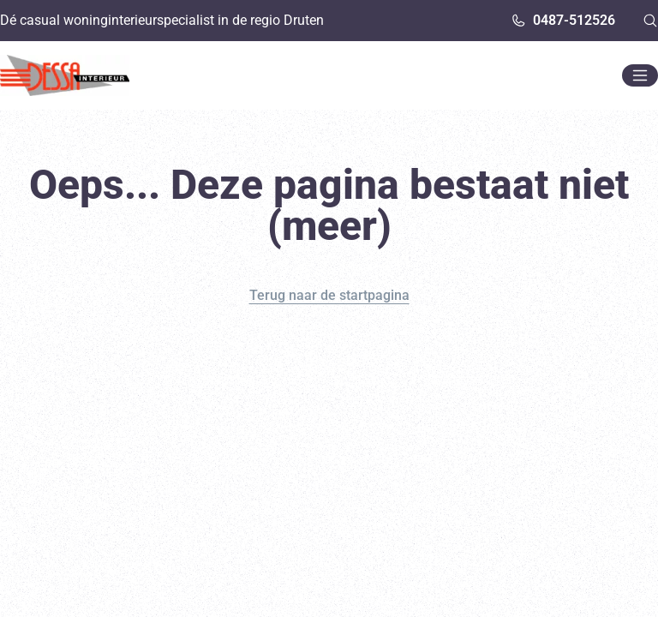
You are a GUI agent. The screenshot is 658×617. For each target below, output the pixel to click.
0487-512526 (563, 20)
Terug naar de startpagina (329, 295)
